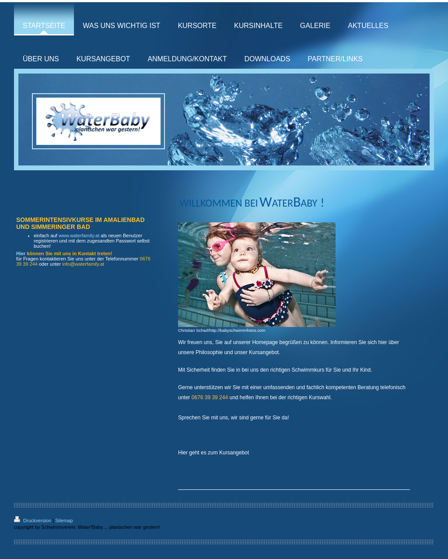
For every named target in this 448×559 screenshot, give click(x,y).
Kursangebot (234, 453)
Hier (20, 253)
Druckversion (33, 520)
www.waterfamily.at (79, 235)
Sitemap (64, 520)
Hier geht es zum (198, 453)
